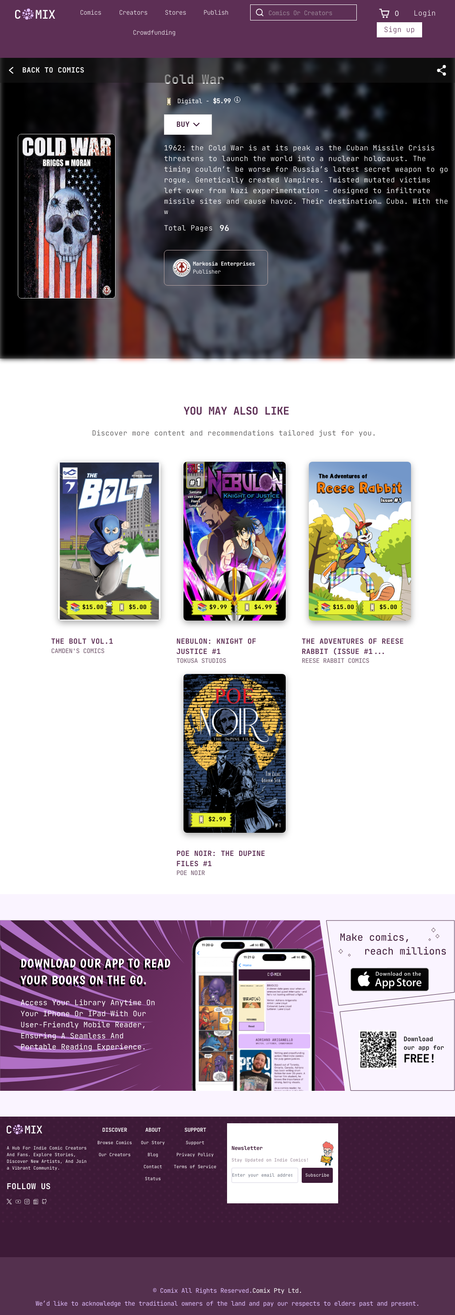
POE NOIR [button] (190, 873)
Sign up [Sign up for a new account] (399, 29)
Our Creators (115, 1155)
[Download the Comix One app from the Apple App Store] (382, 975)
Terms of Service (195, 1167)
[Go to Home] (35, 14)
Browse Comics (114, 1143)
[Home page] (35, 15)
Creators (133, 12)
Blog (153, 1155)
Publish (216, 12)
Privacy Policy (195, 1155)
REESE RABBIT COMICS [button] (335, 661)
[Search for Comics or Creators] (303, 12)
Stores (175, 12)
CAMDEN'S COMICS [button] (77, 651)
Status (153, 1179)
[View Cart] (384, 13)
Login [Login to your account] (425, 13)
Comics (90, 12)
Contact (153, 1167)
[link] (109, 541)
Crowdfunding (154, 32)
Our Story (153, 1143)
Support (195, 1143)
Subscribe (317, 1175)
